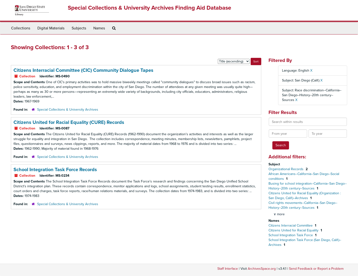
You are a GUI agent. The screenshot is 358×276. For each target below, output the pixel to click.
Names (99, 28)
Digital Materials (50, 28)
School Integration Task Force (291, 235)
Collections (20, 28)
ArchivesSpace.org (262, 269)
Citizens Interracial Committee (291, 225)
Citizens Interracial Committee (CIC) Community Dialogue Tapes (83, 70)
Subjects (79, 28)
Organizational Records (286, 169)
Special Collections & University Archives (67, 110)
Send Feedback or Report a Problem (316, 269)
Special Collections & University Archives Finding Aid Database (149, 7)
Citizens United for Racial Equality (293, 230)
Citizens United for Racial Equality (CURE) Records (69, 122)
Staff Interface (227, 269)
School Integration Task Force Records (55, 170)
